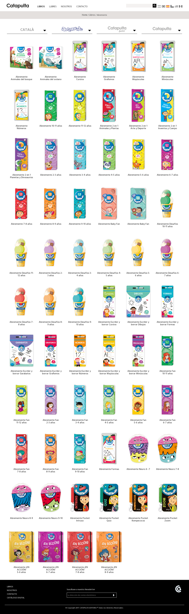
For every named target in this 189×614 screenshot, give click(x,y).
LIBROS (41, 6)
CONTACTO (82, 7)
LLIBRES (53, 7)
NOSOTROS (66, 7)
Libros (92, 15)
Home (84, 15)
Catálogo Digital (16, 598)
